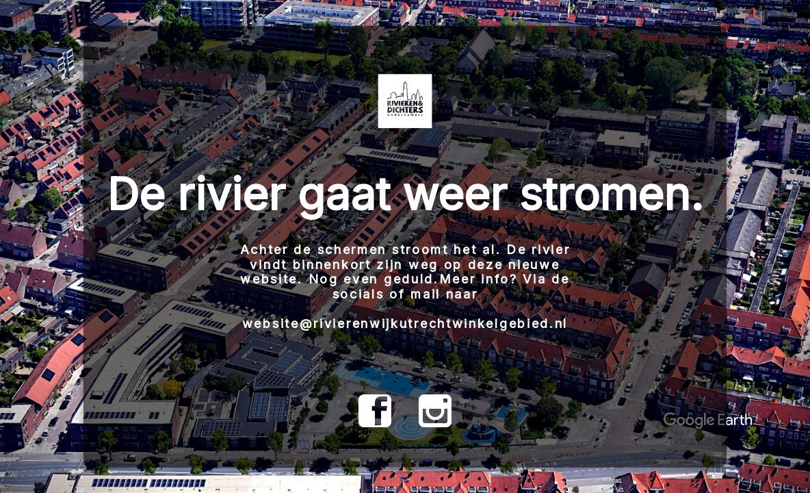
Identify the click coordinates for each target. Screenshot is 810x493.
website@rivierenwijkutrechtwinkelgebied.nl (405, 323)
